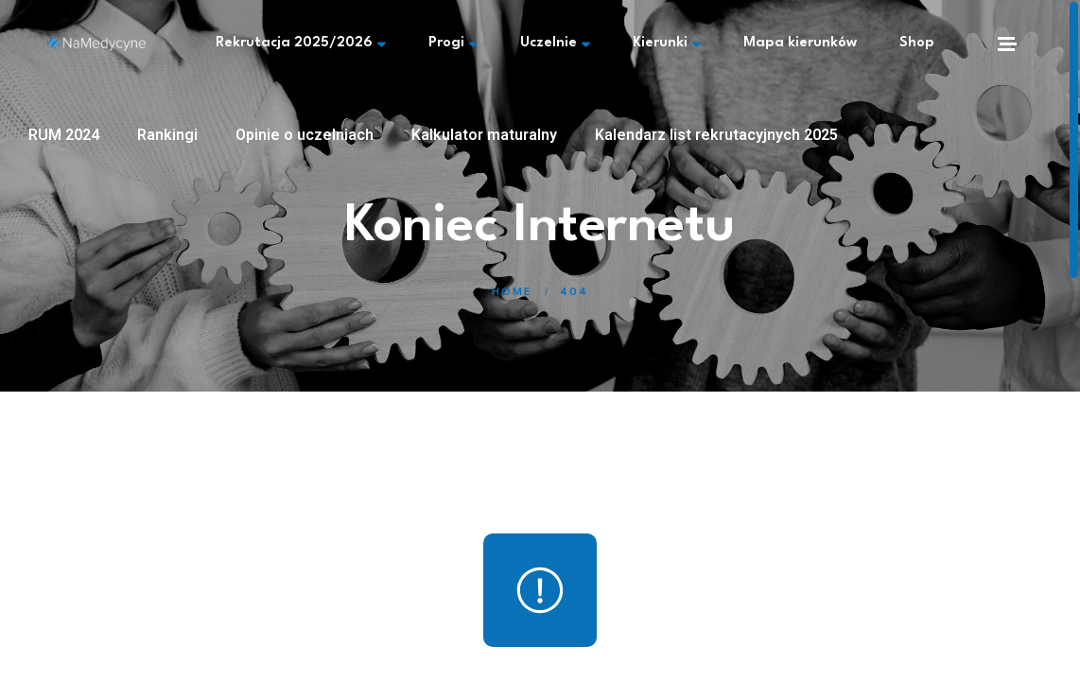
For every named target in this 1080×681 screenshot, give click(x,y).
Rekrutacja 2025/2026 (301, 43)
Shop (916, 43)
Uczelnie (555, 43)
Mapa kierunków (800, 43)
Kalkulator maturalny (484, 135)
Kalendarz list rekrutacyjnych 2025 (716, 135)
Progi (453, 43)
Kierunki (667, 43)
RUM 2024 (63, 135)
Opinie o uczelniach (304, 135)
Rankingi (167, 135)
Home (511, 293)
